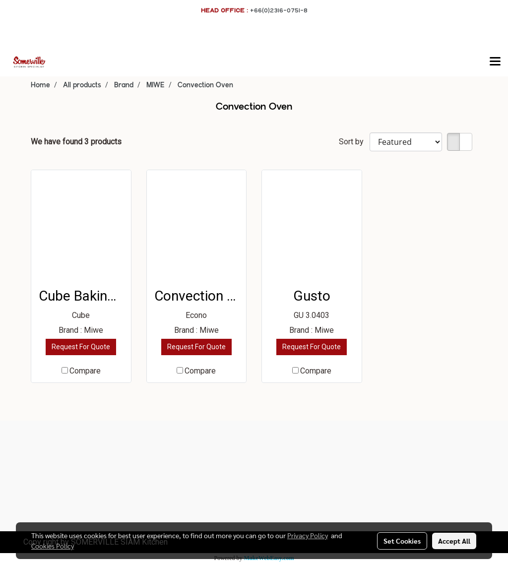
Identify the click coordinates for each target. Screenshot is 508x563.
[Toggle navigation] (495, 62)
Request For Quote (81, 347)
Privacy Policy (307, 535)
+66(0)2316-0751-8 (279, 10)
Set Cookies (402, 540)
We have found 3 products (76, 141)
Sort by (354, 141)
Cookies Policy (52, 545)
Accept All (454, 540)
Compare (85, 370)
